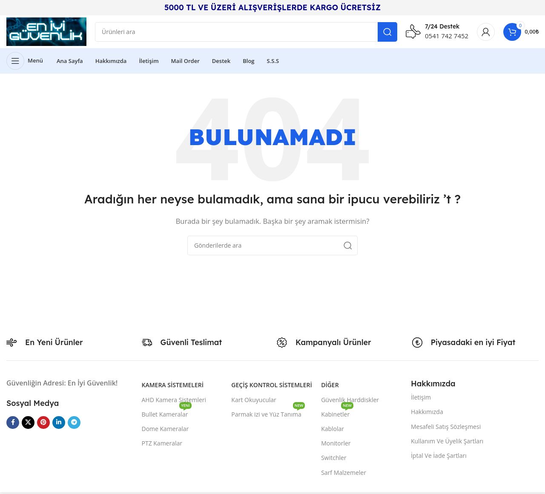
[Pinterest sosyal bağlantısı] (43, 424)
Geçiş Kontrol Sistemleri (271, 387)
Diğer (329, 387)
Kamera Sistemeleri (173, 387)
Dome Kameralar (165, 430)
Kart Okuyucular (253, 401)
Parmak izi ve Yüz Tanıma (268, 414)
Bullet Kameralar (167, 414)
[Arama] (248, 33)
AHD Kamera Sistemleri (174, 401)
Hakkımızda (427, 413)
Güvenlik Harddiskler (350, 401)
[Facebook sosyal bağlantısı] (12, 424)
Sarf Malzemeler (343, 474)
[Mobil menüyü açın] (24, 62)
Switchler (333, 459)
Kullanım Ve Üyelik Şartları (447, 443)
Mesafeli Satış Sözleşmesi (446, 428)
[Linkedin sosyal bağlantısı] (58, 424)
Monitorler (335, 445)
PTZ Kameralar (162, 445)
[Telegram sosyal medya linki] (74, 424)
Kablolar (332, 430)
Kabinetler (337, 414)
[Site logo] (48, 32)
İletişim (421, 399)
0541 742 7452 (446, 37)
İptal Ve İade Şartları (439, 457)
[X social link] (28, 424)
